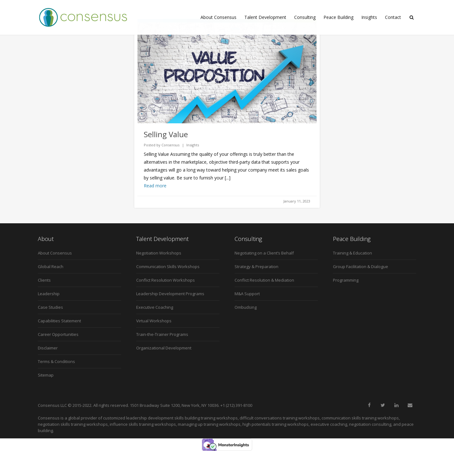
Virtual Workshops (154, 321)
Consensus (170, 145)
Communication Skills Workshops (168, 266)
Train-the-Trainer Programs (162, 334)
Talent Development (265, 17)
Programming (345, 280)
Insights (369, 17)
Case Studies (50, 307)
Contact (393, 17)
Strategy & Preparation (256, 266)
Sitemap (46, 375)
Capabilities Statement (59, 321)
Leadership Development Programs (170, 293)
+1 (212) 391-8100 (236, 405)
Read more (155, 186)
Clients (44, 280)
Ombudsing (246, 307)
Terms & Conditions (56, 361)
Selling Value (166, 134)
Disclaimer (48, 348)
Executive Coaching (154, 307)
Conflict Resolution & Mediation (264, 280)
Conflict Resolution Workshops (165, 280)
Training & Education (352, 253)
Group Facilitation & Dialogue (360, 266)
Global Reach (50, 266)
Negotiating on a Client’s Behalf (264, 253)
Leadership (49, 293)
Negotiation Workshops (158, 253)
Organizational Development (163, 348)
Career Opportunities (58, 334)
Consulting (305, 17)
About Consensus (218, 17)
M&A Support (247, 293)
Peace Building (338, 17)
